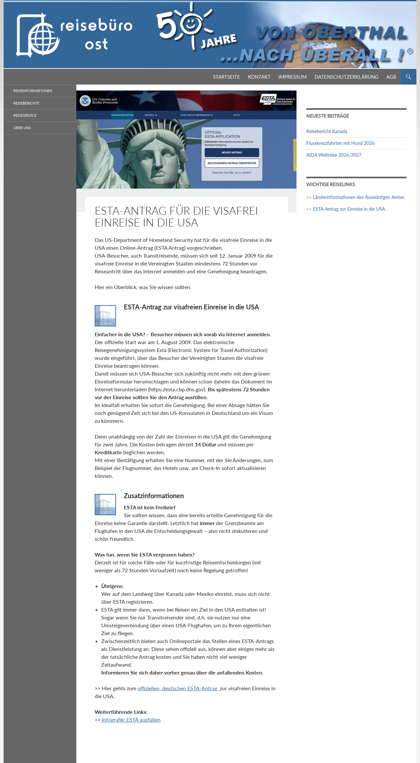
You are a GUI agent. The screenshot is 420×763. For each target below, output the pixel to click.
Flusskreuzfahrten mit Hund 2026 (340, 143)
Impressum (292, 77)
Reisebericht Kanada (326, 131)
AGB (391, 77)
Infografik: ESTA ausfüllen (131, 719)
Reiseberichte (26, 103)
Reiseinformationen (32, 90)
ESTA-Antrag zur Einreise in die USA (349, 209)
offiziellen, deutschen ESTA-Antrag (179, 688)
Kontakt (259, 77)
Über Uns (22, 128)
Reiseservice (24, 115)
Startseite (226, 77)
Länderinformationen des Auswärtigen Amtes (358, 197)
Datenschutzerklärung (346, 77)
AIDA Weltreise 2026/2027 (333, 155)
